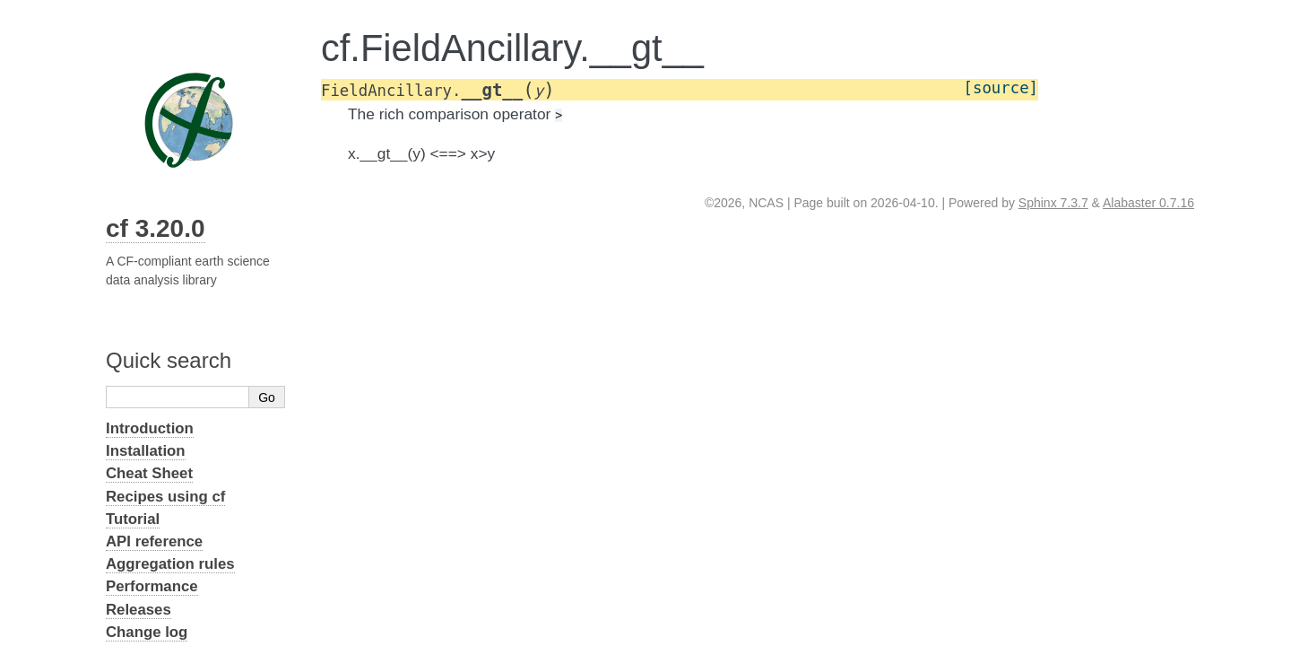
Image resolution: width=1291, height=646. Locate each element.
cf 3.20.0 (155, 228)
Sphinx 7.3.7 (1053, 203)
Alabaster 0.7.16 (1148, 203)
